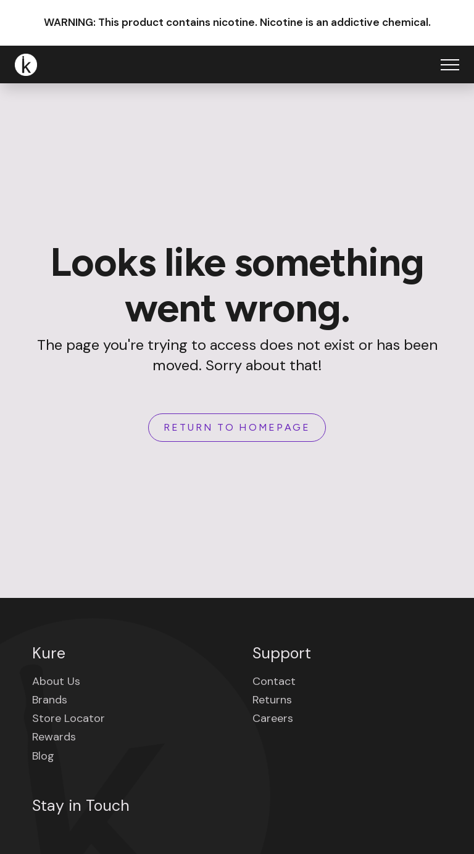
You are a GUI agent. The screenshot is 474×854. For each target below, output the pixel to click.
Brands (49, 699)
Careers (272, 718)
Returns (272, 699)
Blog (43, 755)
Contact (274, 681)
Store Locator (68, 718)
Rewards (54, 736)
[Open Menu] (450, 65)
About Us (56, 681)
